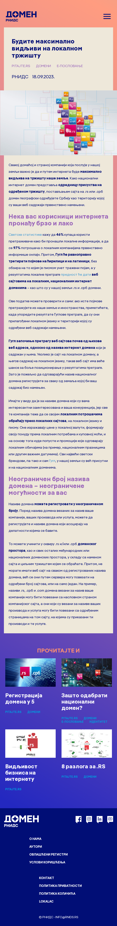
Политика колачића (57, 893)
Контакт (46, 878)
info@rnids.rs (66, 917)
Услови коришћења (47, 862)
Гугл (52, 460)
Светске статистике (25, 234)
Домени (43, 66)
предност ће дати (76, 274)
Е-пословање (70, 66)
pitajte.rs (21, 66)
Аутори (35, 847)
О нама (35, 839)
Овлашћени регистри (48, 854)
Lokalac (46, 901)
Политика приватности (60, 886)
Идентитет (98, 722)
